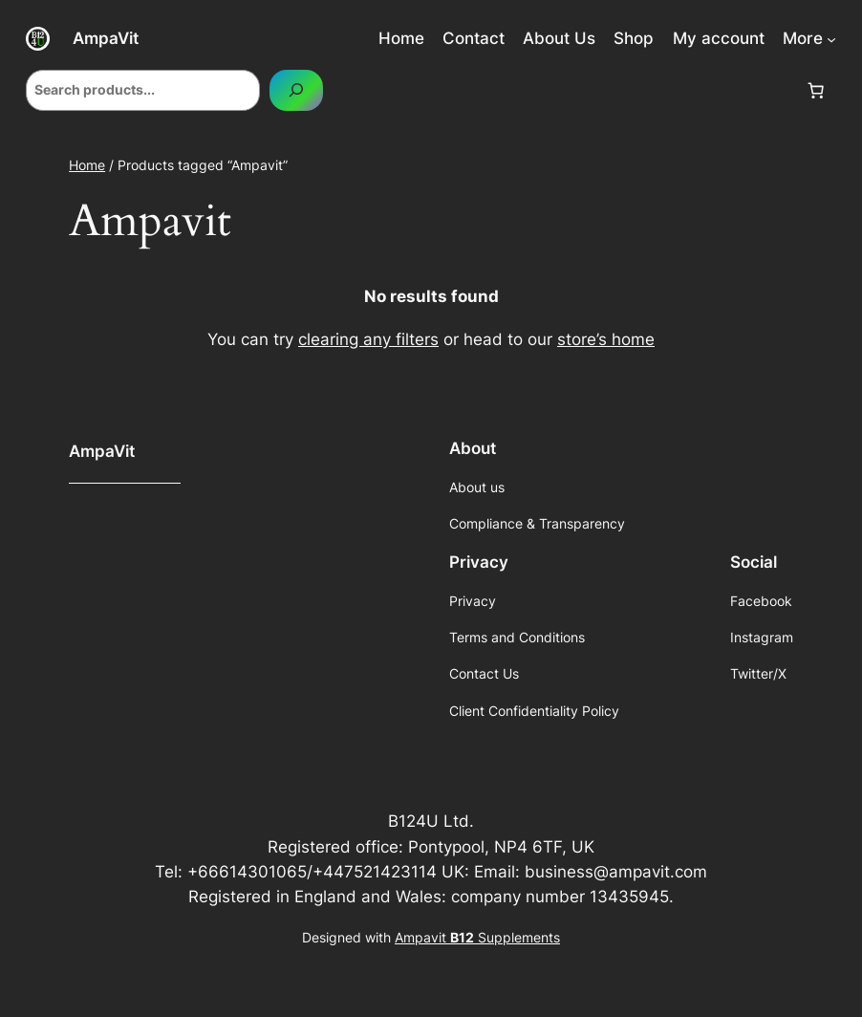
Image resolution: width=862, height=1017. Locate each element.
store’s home (606, 339)
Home (87, 165)
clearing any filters (368, 339)
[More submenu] (831, 38)
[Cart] (816, 90)
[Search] (296, 90)
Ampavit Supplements (477, 937)
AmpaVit (106, 38)
